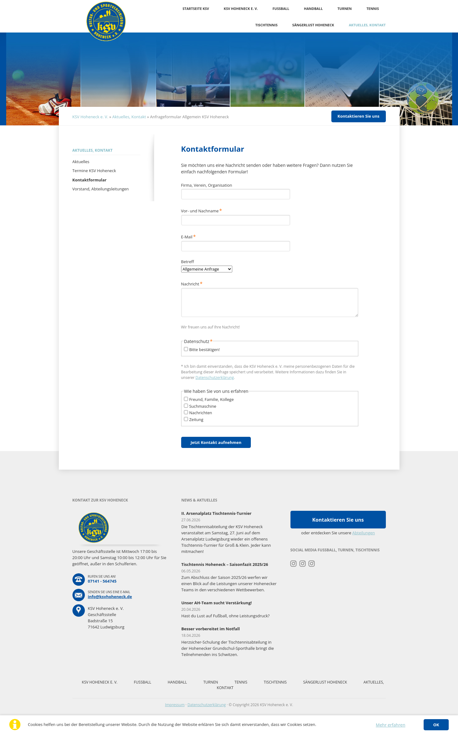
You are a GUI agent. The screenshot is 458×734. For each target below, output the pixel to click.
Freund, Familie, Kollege (211, 399)
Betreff (187, 261)
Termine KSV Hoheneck (94, 170)
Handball (313, 8)
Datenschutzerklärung (214, 377)
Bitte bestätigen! (204, 349)
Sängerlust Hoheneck (313, 25)
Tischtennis (266, 25)
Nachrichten (200, 412)
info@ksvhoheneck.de (110, 596)
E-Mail (190, 236)
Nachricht (192, 283)
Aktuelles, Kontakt (367, 25)
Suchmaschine (202, 406)
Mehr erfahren (390, 725)
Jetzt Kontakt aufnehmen (216, 442)
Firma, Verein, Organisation (206, 185)
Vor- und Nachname (201, 210)
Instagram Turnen (293, 564)
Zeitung (196, 419)
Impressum (175, 704)
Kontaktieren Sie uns (358, 116)
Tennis (372, 8)
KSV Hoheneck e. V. (241, 8)
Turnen (345, 8)
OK (436, 724)
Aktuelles (80, 161)
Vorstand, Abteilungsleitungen (100, 189)
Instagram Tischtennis (311, 564)
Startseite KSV (196, 8)
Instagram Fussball (302, 564)
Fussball (281, 8)
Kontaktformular (89, 180)
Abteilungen (363, 533)
